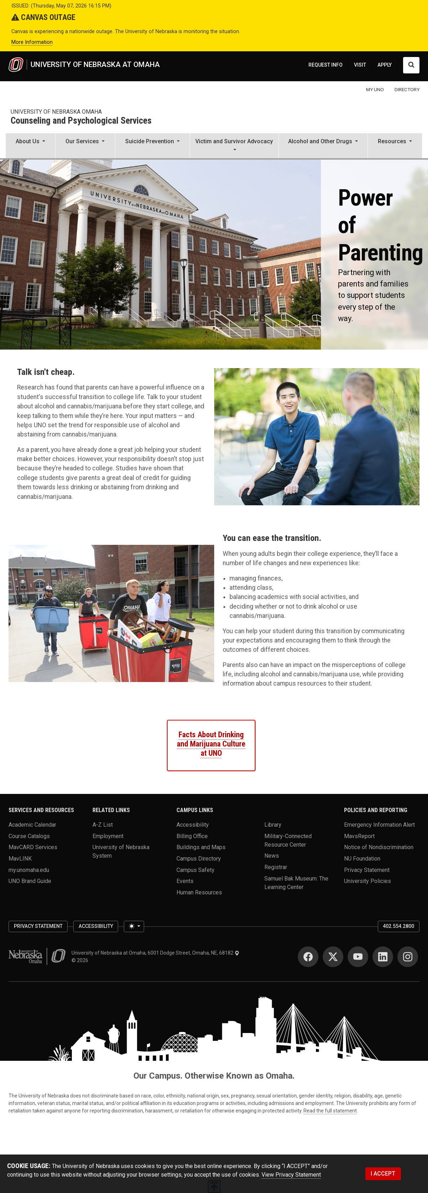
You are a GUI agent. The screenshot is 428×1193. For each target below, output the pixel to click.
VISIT (360, 65)
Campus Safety (195, 869)
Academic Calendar (32, 824)
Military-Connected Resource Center (288, 840)
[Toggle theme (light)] (134, 926)
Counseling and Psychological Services (81, 121)
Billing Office (192, 835)
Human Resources (199, 892)
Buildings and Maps (201, 847)
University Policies (367, 881)
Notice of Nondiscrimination (378, 847)
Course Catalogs (29, 835)
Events (185, 881)
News (271, 855)
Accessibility (192, 824)
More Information (32, 42)
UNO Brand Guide (30, 881)
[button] (30, 146)
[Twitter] (333, 956)
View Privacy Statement (291, 1174)
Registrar (275, 867)
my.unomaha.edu (29, 869)
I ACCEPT (383, 1173)
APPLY (384, 65)
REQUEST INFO (325, 65)
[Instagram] (407, 956)
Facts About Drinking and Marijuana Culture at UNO (211, 744)
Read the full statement (330, 1111)
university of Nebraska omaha (56, 111)
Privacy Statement (367, 869)
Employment (108, 835)
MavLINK (20, 858)
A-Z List (103, 824)
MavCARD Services (33, 847)
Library (272, 824)
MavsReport (359, 835)
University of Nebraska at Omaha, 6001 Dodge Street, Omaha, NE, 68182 (155, 953)
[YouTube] (358, 956)
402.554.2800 (398, 926)
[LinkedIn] (382, 956)
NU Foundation (362, 858)
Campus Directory (198, 858)
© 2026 (81, 960)
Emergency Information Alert (379, 824)
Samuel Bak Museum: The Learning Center (296, 882)
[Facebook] (308, 956)
